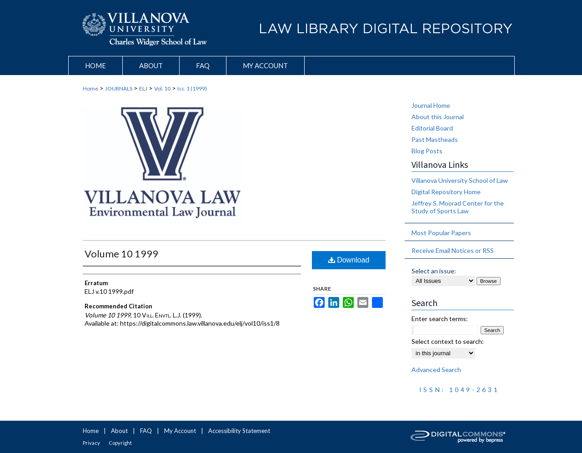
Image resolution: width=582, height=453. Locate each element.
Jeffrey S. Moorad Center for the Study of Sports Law (457, 207)
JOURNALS (118, 88)
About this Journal (437, 117)
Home (90, 88)
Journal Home (430, 105)
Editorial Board (432, 128)
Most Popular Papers (441, 233)
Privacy (91, 443)
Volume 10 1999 (121, 253)
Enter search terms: (439, 318)
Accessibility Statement (239, 430)
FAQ (146, 430)
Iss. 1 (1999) (192, 88)
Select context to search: (447, 341)
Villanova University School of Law (459, 180)
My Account (180, 430)
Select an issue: (433, 271)
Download (349, 260)
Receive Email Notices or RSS (452, 250)
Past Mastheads (434, 139)
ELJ (143, 88)
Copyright (120, 443)
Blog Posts (426, 151)
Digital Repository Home (446, 192)
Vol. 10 (162, 88)
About (119, 430)
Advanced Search (436, 369)
